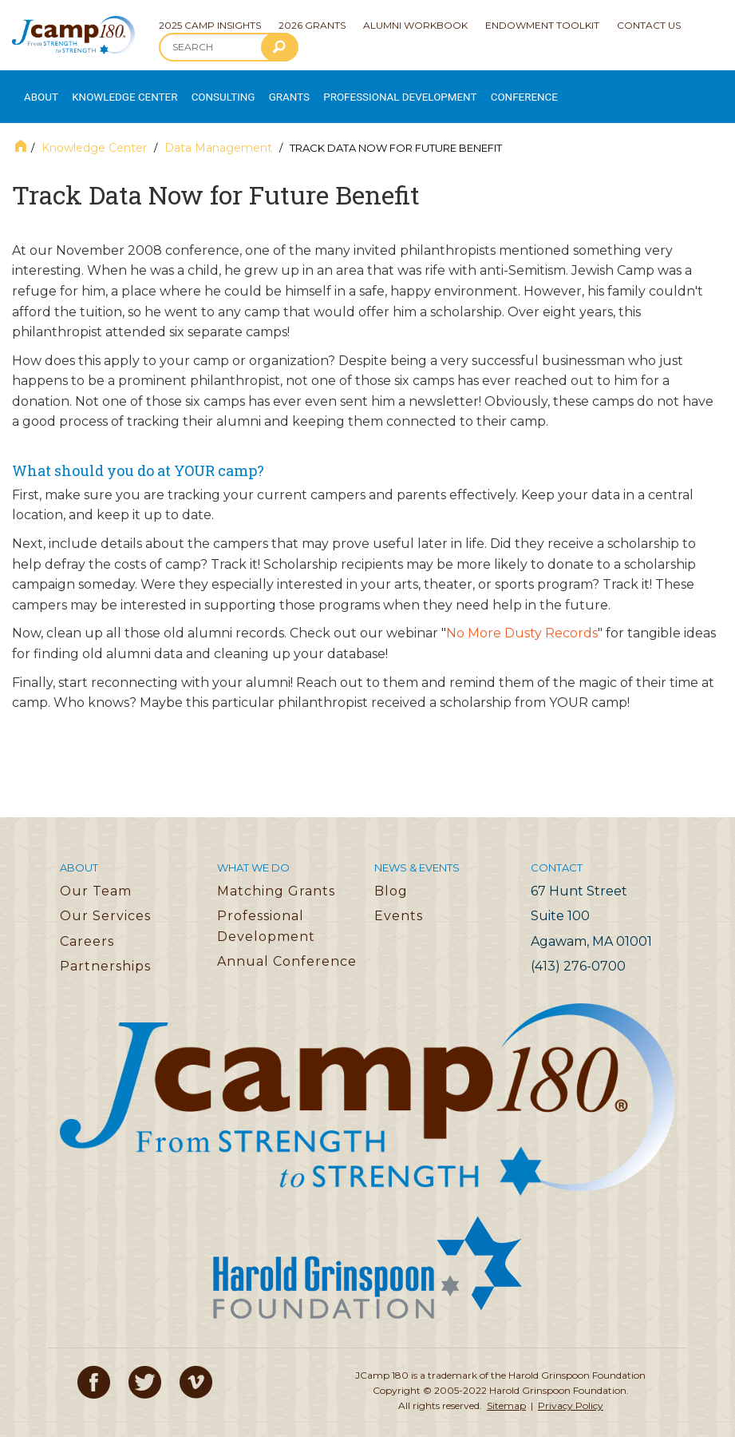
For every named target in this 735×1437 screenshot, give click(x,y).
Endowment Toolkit (542, 25)
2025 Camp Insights (210, 25)
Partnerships (105, 950)
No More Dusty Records (522, 617)
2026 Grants (312, 25)
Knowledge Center (112, 88)
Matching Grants (276, 874)
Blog (391, 874)
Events (398, 899)
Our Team (96, 874)
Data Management (218, 131)
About (36, 88)
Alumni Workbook (415, 25)
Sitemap (506, 1389)
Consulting (200, 88)
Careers (87, 924)
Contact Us (649, 25)
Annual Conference (287, 945)
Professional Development (359, 88)
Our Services (105, 899)
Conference (466, 88)
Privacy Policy (570, 1389)
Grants (262, 88)
